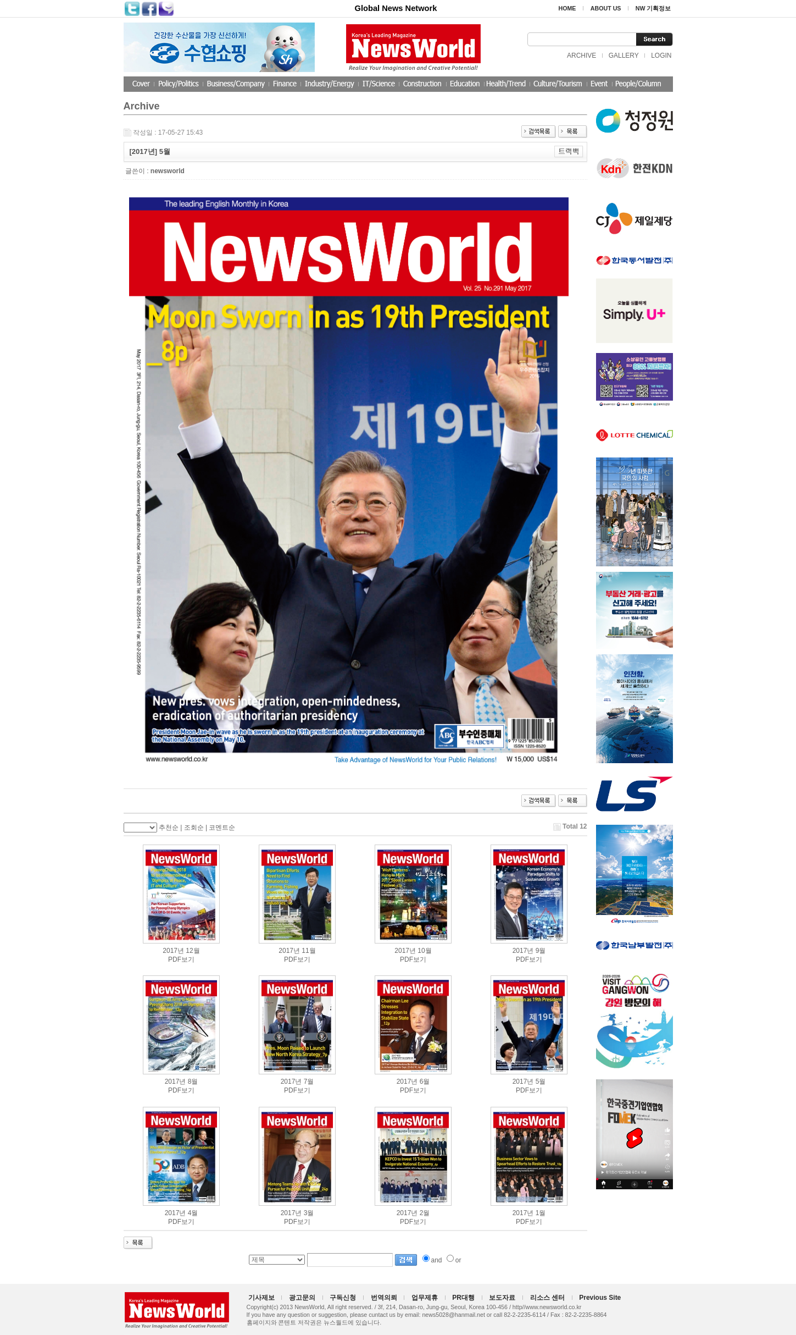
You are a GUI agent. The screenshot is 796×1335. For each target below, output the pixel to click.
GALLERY (624, 55)
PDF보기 (181, 959)
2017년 (173, 951)
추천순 (169, 827)
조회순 (194, 827)
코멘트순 (222, 827)
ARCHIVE (581, 55)
